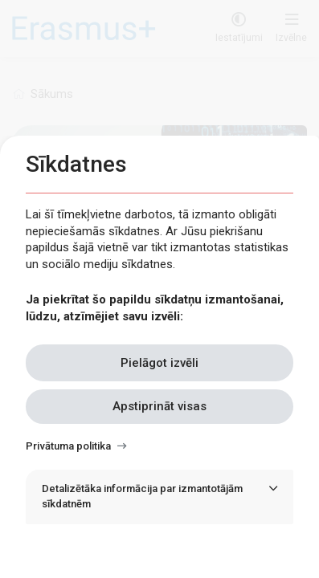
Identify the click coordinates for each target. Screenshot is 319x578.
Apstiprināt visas (159, 406)
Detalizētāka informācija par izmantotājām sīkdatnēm (142, 496)
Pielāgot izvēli (159, 363)
